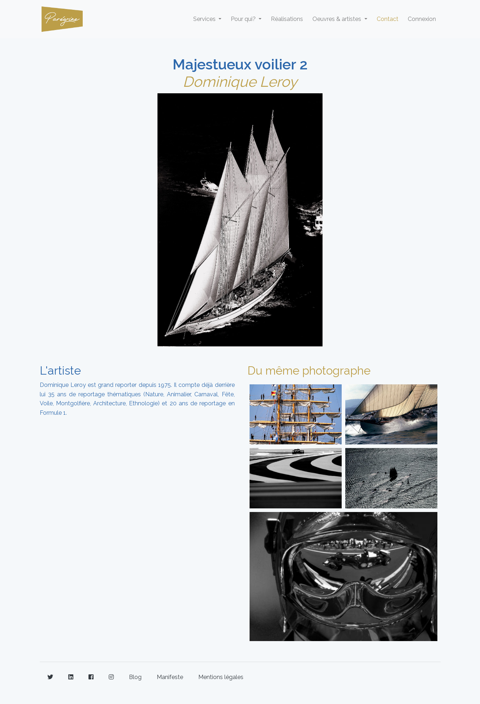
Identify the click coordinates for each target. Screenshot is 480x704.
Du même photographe (309, 370)
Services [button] (205, 19)
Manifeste (170, 677)
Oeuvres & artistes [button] (337, 19)
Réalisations (287, 19)
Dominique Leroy (240, 81)
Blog (135, 677)
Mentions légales (220, 677)
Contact (387, 19)
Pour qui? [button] (244, 19)
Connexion (422, 19)
